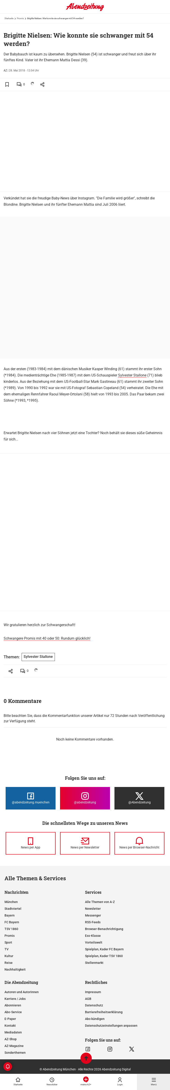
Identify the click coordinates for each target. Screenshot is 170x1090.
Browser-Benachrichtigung (104, 929)
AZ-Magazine (14, 1046)
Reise (8, 963)
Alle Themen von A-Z (100, 902)
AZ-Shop (10, 1039)
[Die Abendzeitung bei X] (139, 798)
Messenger (93, 915)
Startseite (8, 18)
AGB (88, 999)
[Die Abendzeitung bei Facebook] (31, 798)
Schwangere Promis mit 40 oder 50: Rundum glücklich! (47, 638)
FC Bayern (11, 922)
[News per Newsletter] (85, 843)
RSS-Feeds (93, 922)
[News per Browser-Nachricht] (139, 843)
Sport (8, 942)
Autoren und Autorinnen (21, 992)
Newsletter (93, 908)
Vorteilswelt (93, 942)
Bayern (9, 915)
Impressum (93, 992)
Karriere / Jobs (15, 999)
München (11, 902)
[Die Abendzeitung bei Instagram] (85, 798)
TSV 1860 (11, 929)
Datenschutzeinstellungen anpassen (111, 1025)
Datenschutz (94, 1005)
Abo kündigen (95, 1019)
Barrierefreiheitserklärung (104, 1012)
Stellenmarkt (94, 963)
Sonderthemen (15, 1052)
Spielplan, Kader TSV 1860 (104, 956)
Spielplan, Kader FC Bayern (104, 949)
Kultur (8, 956)
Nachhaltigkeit (15, 969)
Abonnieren (12, 1005)
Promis (20, 18)
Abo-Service (13, 1012)
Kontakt (10, 1025)
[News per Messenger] (31, 843)
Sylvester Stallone (132, 375)
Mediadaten (13, 1032)
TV (6, 949)
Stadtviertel (12, 908)
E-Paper (10, 1019)
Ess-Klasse (93, 935)
